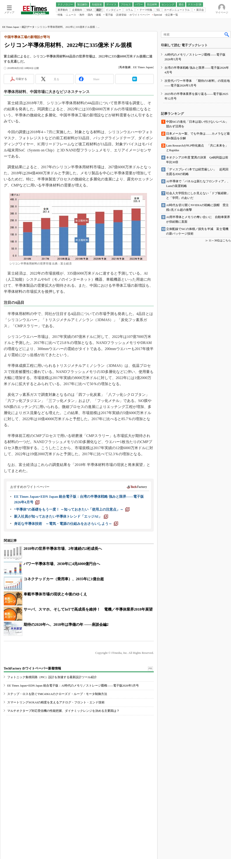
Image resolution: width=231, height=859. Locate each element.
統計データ (28, 26)
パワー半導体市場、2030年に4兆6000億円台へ (62, 564)
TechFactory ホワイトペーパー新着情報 (32, 668)
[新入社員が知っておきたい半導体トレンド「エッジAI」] (61, 516)
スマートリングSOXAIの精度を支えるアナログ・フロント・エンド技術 (56, 702)
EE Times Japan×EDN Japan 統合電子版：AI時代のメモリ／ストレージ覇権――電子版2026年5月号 (73, 685)
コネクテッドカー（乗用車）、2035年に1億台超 (64, 579)
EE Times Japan (10, 26)
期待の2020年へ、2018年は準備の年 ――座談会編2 (66, 624)
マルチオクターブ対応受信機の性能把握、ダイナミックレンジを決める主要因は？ (63, 710)
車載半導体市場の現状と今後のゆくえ (55, 594)
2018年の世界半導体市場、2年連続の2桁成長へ (63, 549)
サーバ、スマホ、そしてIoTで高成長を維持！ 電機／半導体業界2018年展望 (88, 609)
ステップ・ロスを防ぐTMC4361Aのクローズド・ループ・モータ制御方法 (57, 694)
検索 (227, 34)
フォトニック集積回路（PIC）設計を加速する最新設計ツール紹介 (52, 677)
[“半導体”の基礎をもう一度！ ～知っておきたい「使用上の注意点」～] (72, 509)
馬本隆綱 (124, 67)
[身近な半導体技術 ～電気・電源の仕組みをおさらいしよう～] (66, 524)
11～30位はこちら (220, 240)
